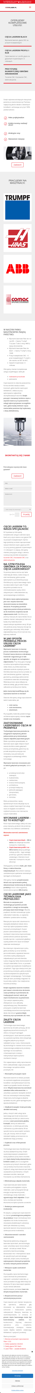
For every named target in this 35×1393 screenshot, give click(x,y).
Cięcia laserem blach (16, 37)
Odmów (17, 1381)
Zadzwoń (17, 165)
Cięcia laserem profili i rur (17, 51)
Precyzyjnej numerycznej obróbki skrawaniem (16, 71)
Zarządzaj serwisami (17, 1370)
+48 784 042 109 (8, 1)
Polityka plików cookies (17, 1390)
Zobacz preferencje (17, 1386)
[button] (32, 1352)
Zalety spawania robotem (14, 1344)
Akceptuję (17, 1376)
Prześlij (26, 514)
